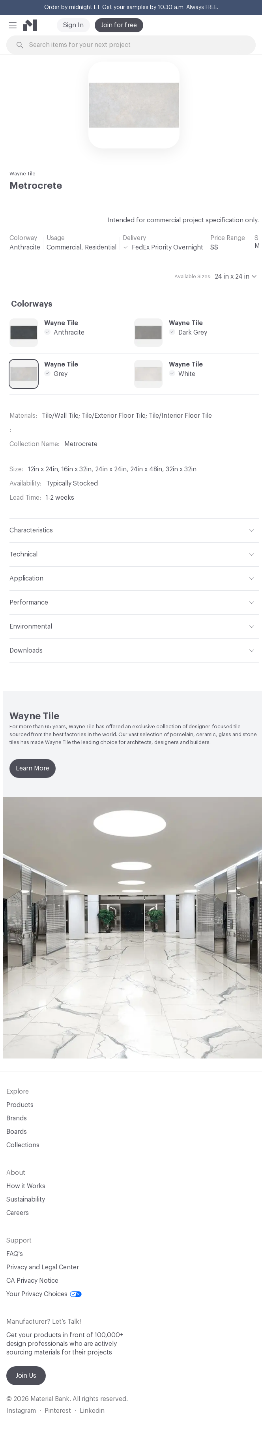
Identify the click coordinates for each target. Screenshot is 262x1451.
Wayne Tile (22, 173)
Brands (16, 1118)
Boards (16, 1132)
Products (20, 1105)
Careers (17, 1213)
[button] (12, 25)
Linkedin (92, 1411)
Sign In (73, 25)
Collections (22, 1145)
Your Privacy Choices (44, 1294)
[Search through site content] (135, 45)
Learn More (32, 768)
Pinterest (58, 1411)
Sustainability (25, 1199)
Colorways (31, 304)
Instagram (21, 1411)
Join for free (119, 25)
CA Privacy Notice (32, 1281)
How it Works (25, 1186)
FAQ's (14, 1254)
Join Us (26, 1376)
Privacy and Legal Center (42, 1267)
